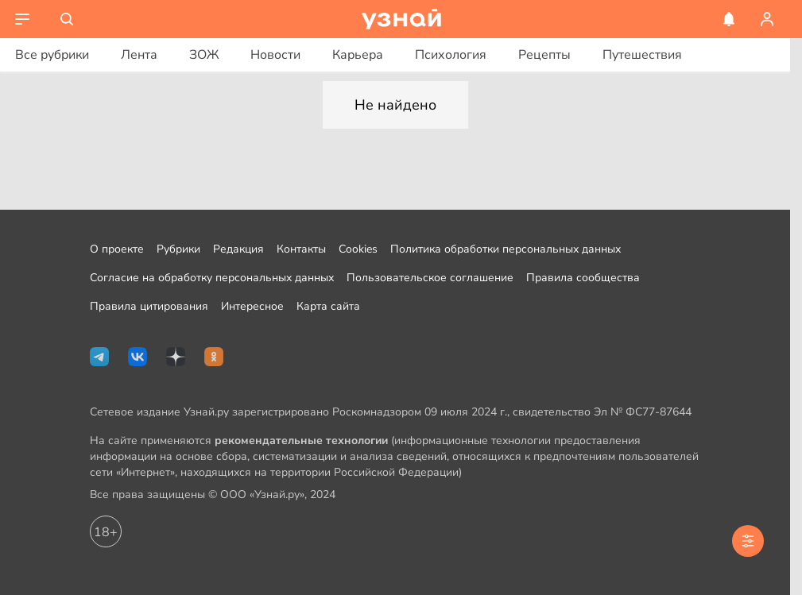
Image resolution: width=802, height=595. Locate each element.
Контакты (301, 249)
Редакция (238, 249)
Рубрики (178, 249)
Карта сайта (328, 306)
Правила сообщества (583, 277)
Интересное (252, 306)
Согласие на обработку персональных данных (212, 277)
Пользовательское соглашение (430, 277)
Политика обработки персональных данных (505, 249)
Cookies (358, 249)
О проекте (117, 249)
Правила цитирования (149, 306)
